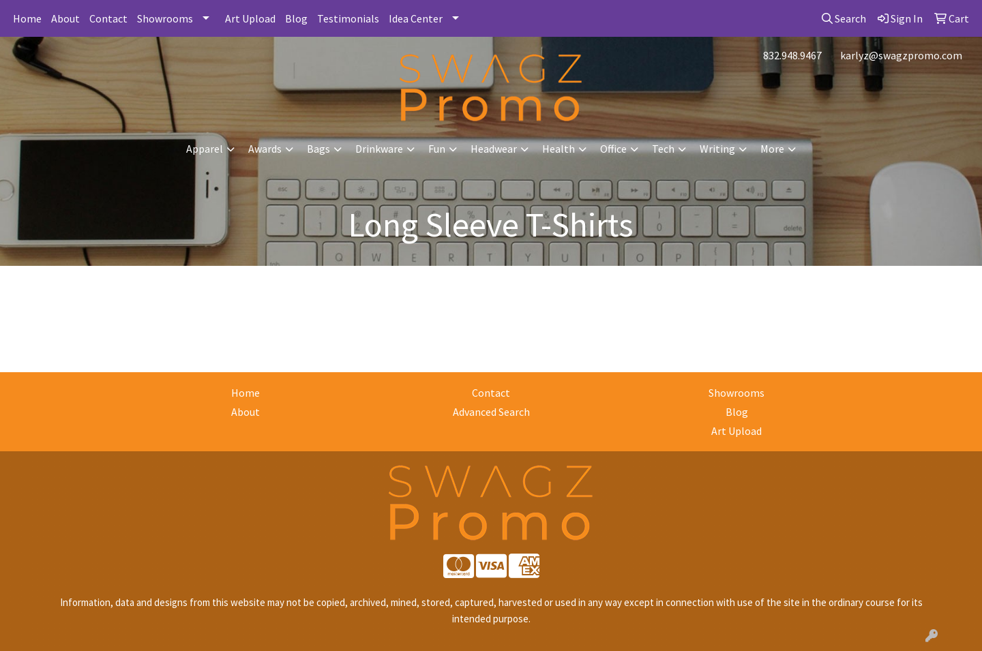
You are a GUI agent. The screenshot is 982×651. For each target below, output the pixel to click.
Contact (108, 18)
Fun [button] (436, 148)
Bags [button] (318, 148)
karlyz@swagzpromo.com (901, 55)
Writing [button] (717, 148)
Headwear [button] (494, 148)
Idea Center (416, 18)
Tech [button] (663, 148)
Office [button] (613, 148)
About (65, 18)
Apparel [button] (204, 148)
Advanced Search (491, 412)
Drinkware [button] (379, 148)
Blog (296, 18)
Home (27, 18)
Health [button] (558, 148)
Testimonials (348, 18)
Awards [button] (265, 148)
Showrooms (165, 18)
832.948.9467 (792, 55)
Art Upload (250, 18)
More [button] (772, 148)
